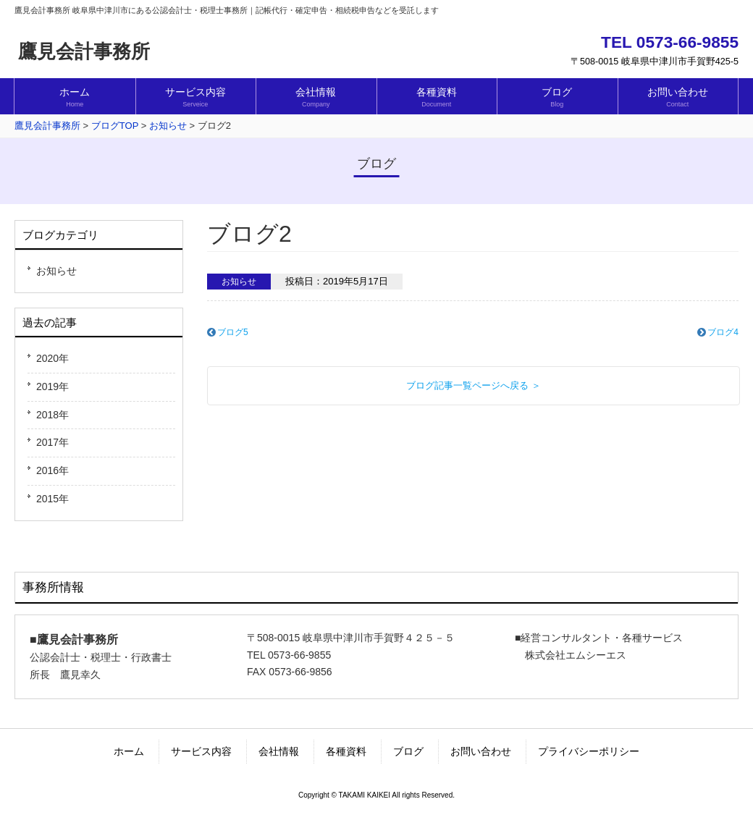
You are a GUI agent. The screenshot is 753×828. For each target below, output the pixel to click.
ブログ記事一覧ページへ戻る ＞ (473, 385)
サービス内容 (201, 751)
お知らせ (56, 270)
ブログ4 (723, 332)
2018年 (52, 415)
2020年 (52, 358)
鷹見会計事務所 (84, 51)
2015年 (52, 498)
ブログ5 (232, 332)
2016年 (52, 470)
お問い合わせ (480, 751)
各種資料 (346, 751)
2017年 (52, 442)
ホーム (129, 751)
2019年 (52, 386)
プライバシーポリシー (588, 751)
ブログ (408, 751)
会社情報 (278, 751)
